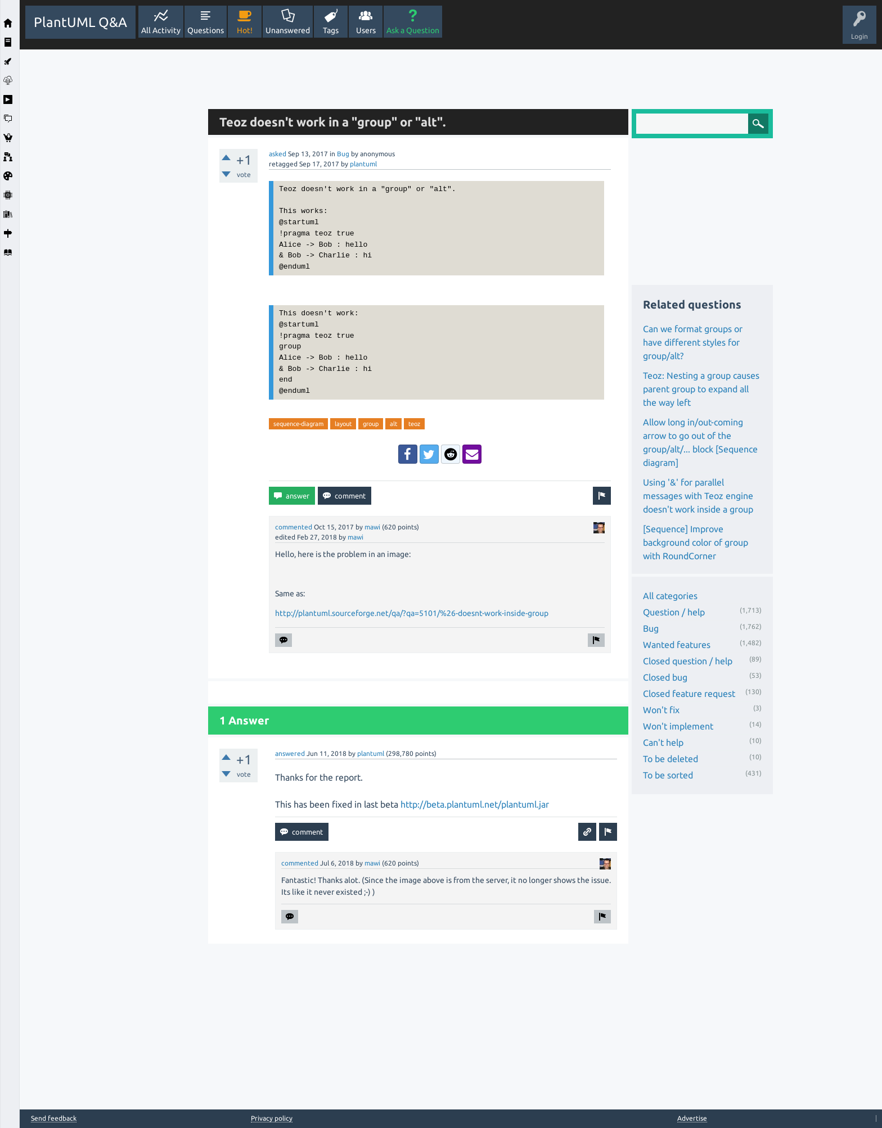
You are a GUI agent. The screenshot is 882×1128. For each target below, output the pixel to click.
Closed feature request (689, 693)
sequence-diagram (298, 423)
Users (366, 30)
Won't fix (661, 710)
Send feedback (53, 1118)
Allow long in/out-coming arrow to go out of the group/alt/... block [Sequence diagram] (700, 442)
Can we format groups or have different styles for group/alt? (692, 342)
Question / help (674, 612)
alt (393, 423)
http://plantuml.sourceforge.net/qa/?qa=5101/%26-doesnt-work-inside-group (411, 613)
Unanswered (288, 30)
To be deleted (670, 759)
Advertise (692, 1118)
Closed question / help (687, 661)
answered (290, 753)
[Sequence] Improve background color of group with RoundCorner (695, 542)
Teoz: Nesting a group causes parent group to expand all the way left (701, 388)
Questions (205, 30)
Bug (343, 153)
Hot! (245, 30)
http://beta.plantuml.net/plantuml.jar (474, 804)
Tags (331, 30)
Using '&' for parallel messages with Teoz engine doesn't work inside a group (698, 495)
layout (343, 423)
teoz (414, 423)
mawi (372, 527)
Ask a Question (412, 30)
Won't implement (678, 726)
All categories (670, 596)
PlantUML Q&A (80, 22)
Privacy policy (271, 1118)
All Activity (161, 30)
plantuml (363, 163)
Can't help (663, 742)
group (371, 423)
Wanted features (676, 645)
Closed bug (665, 677)
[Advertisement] (110, 218)
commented (293, 527)
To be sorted (668, 775)
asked (277, 153)
